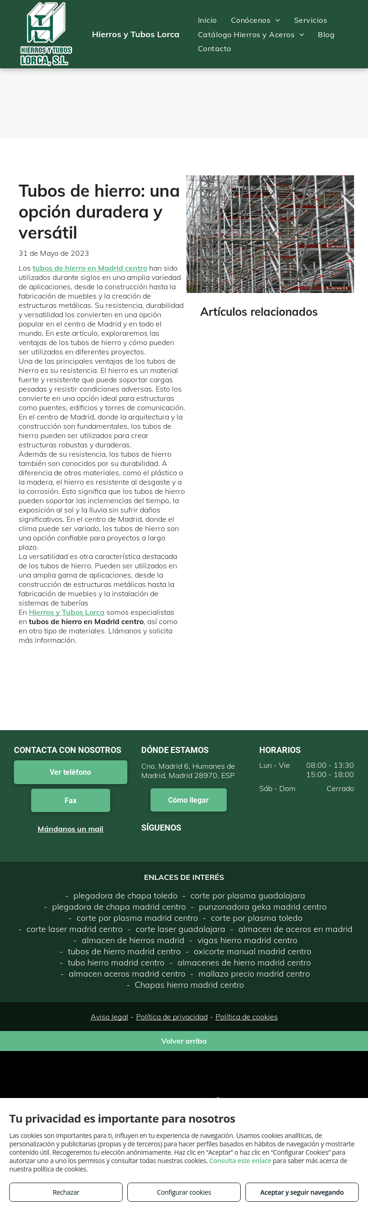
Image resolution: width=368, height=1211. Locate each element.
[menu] (347, 34)
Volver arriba (184, 1040)
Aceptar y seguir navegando (301, 1192)
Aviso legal (109, 1016)
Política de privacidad (172, 1016)
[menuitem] (207, 20)
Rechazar (66, 1192)
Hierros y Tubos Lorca (67, 612)
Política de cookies (247, 1016)
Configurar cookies (184, 1192)
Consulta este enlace (240, 1160)
